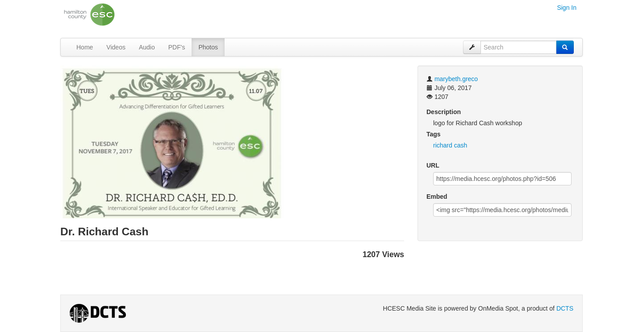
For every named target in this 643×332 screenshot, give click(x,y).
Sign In (566, 7)
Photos (208, 47)
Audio (147, 47)
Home (84, 47)
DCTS (564, 308)
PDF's (176, 47)
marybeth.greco (456, 78)
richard (442, 145)
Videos (115, 47)
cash (461, 145)
